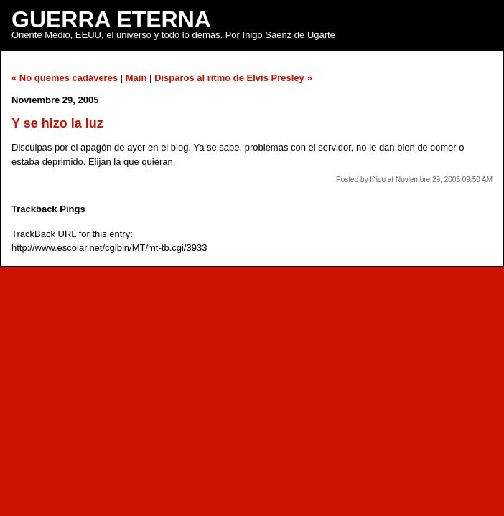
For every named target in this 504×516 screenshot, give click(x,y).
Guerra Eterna (111, 19)
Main (136, 77)
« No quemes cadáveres (64, 77)
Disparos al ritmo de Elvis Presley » (233, 77)
